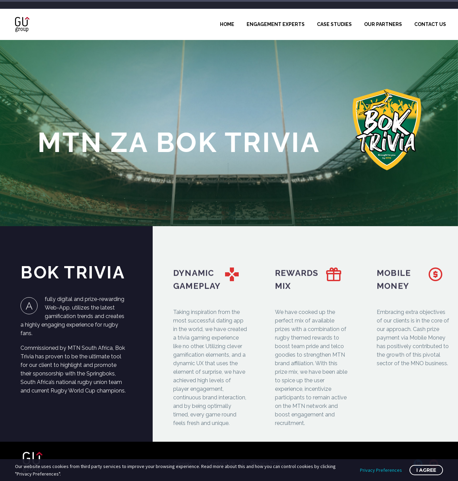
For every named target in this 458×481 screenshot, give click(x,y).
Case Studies (334, 24)
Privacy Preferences (381, 470)
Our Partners (383, 24)
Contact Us (430, 24)
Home (227, 24)
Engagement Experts (276, 24)
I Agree (426, 470)
